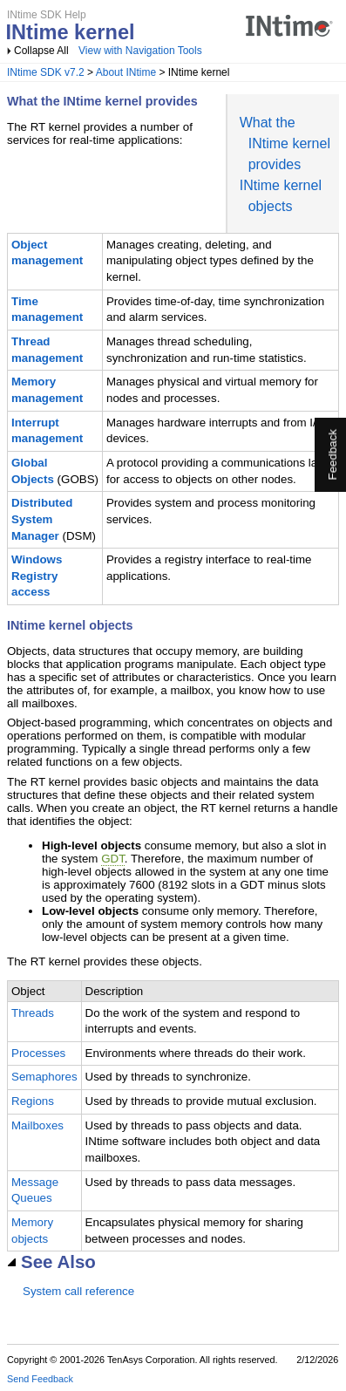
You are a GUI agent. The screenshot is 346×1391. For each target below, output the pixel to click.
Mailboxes (37, 1125)
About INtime (126, 72)
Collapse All (41, 50)
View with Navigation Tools (140, 50)
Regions (32, 1101)
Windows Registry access (36, 575)
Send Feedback (40, 1379)
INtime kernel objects (69, 625)
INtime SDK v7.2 (46, 72)
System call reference (78, 1291)
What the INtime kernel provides (285, 143)
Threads (32, 1012)
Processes (38, 1053)
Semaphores (44, 1076)
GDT (113, 858)
